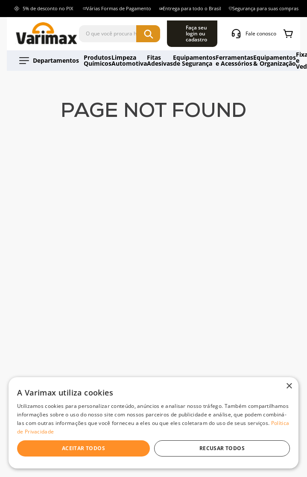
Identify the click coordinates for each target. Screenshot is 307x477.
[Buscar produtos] (199, 32)
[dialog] (153, 422)
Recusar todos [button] (222, 448)
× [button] (289, 386)
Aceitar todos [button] (83, 448)
